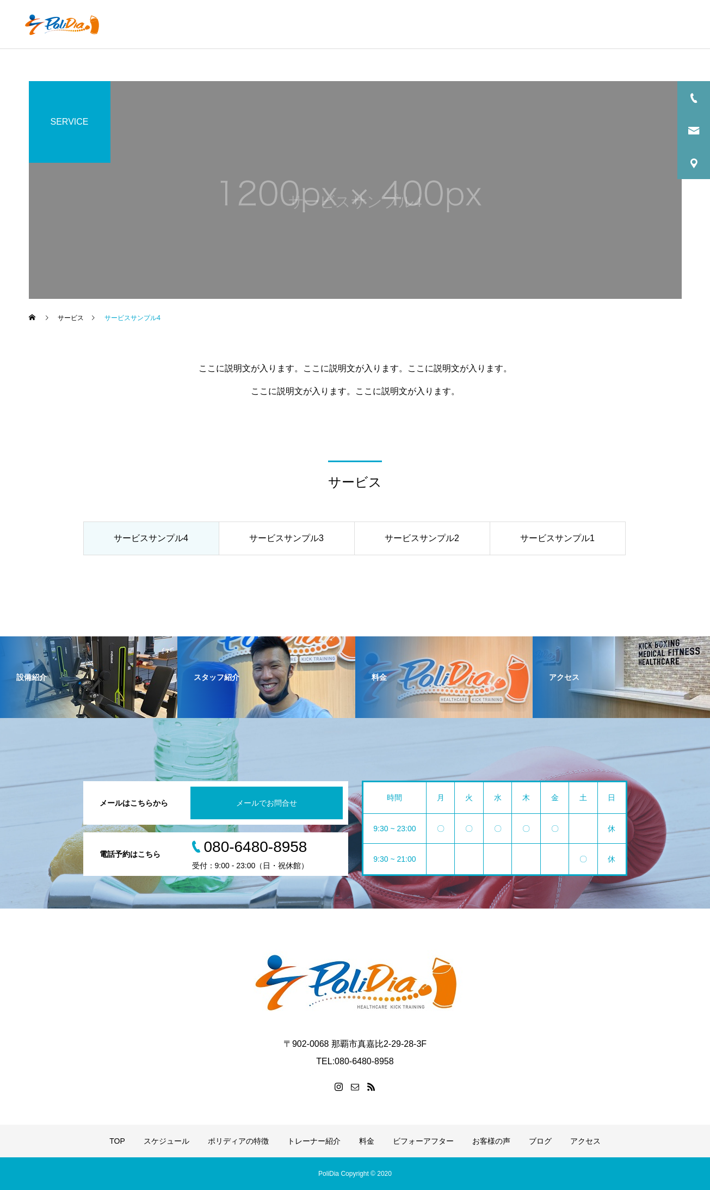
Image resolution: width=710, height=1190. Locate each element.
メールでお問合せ (266, 803)
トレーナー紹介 (395, 24)
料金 (449, 24)
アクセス (674, 24)
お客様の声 (577, 24)
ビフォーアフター (507, 24)
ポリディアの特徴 (317, 24)
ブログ (627, 24)
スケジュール (244, 24)
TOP (193, 24)
